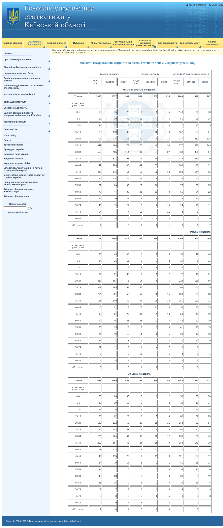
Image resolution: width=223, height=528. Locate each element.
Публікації (78, 43)
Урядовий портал (13, 158)
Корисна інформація (15, 122)
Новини (8, 53)
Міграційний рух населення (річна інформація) (141, 50)
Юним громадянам (101, 43)
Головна (56, 50)
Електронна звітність (15, 108)
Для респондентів (168, 43)
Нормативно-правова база (18, 73)
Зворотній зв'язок (13, 144)
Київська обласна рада (16, 196)
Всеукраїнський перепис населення (123, 43)
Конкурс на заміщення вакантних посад (145, 43)
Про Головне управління (17, 59)
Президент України (14, 149)
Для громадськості (190, 43)
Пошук (7, 140)
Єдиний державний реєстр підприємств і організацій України (22, 114)
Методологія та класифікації (19, 94)
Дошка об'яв (10, 129)
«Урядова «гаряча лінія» (17, 163)
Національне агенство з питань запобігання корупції (21, 183)
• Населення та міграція (103, 50)
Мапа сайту (217, 5)
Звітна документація (15, 102)
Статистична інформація (34, 43)
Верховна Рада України (16, 154)
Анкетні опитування (212, 43)
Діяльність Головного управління (22, 67)
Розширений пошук (18, 212)
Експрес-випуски (56, 43)
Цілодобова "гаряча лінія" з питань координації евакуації (23, 169)
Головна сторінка (197, 5)
